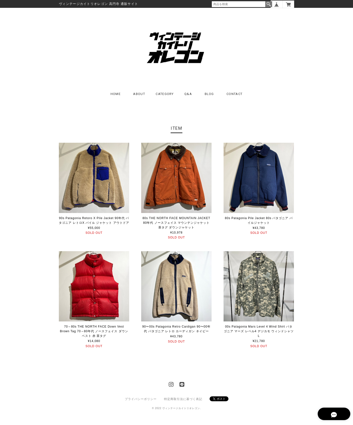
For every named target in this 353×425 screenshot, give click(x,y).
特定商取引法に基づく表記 (183, 405)
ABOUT (139, 100)
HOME (116, 100)
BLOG (209, 100)
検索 (268, 4)
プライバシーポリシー (141, 405)
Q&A (188, 100)
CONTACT (234, 100)
